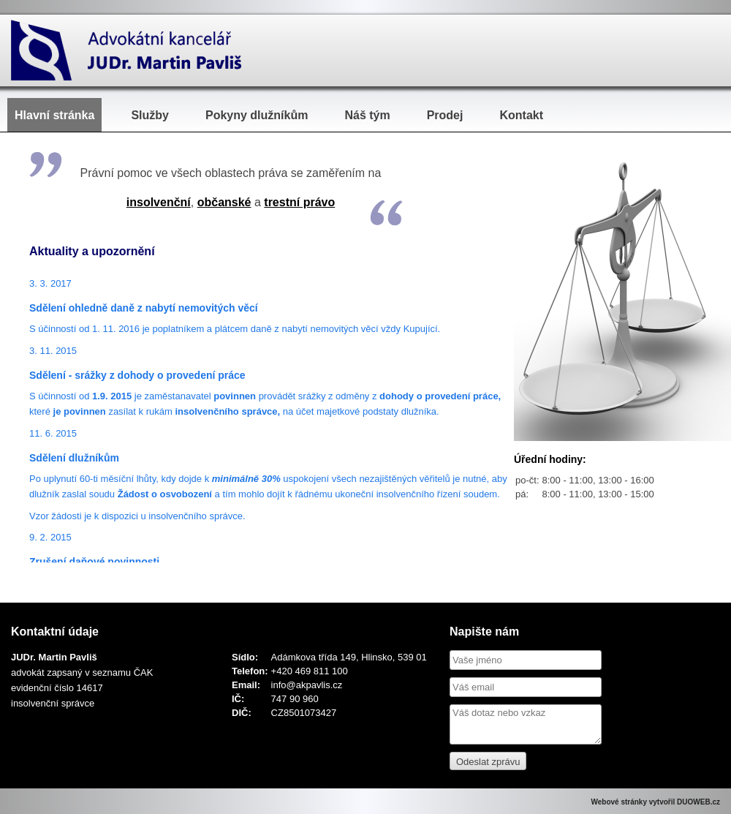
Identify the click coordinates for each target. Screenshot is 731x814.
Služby (150, 115)
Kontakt (521, 115)
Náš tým (367, 115)
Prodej (445, 115)
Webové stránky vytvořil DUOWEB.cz (655, 802)
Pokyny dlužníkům (256, 115)
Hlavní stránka (54, 115)
